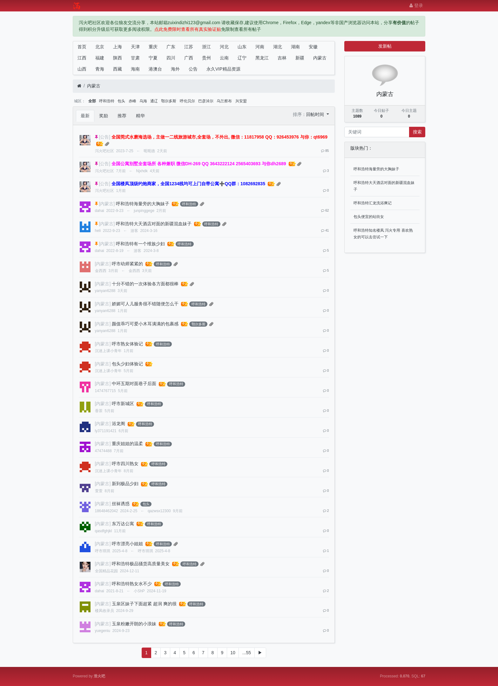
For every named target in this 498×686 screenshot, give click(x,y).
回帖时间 (315, 114)
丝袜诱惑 (121, 503)
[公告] (104, 136)
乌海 (143, 101)
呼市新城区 (123, 403)
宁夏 (153, 57)
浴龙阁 (118, 423)
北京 (99, 46)
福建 (99, 57)
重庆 (153, 46)
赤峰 (132, 101)
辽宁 (242, 57)
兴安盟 (241, 101)
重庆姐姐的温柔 (127, 443)
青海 (99, 68)
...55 (246, 652)
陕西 (117, 57)
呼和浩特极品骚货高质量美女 (141, 563)
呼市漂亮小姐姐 (127, 543)
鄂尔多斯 (168, 101)
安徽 (313, 46)
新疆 (299, 57)
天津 (135, 46)
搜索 (417, 131)
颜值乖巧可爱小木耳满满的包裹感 (145, 323)
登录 (416, 5)
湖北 (277, 46)
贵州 (206, 57)
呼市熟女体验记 (127, 343)
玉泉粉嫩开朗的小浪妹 (134, 623)
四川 (170, 57)
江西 (81, 57)
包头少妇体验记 (127, 363)
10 (232, 652)
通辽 (154, 101)
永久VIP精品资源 (223, 68)
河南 (259, 46)
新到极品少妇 (125, 483)
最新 (85, 115)
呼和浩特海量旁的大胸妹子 (142, 203)
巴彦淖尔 (205, 101)
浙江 (206, 46)
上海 (117, 46)
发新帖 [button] (385, 46)
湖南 (295, 46)
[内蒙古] (107, 203)
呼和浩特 (106, 101)
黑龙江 (262, 57)
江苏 (188, 46)
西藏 (117, 68)
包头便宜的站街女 (368, 216)
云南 (224, 57)
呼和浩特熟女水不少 (132, 583)
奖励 (103, 115)
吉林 (282, 57)
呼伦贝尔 (187, 101)
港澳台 (155, 68)
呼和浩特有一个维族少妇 (140, 243)
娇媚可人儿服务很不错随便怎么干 (145, 303)
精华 (140, 115)
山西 (81, 68)
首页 (81, 46)
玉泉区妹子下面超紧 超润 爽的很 (144, 603)
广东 (170, 46)
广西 (188, 57)
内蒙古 (319, 57)
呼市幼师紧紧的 (127, 263)
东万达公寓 (123, 523)
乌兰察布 (224, 101)
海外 (175, 68)
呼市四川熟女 (125, 463)
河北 (224, 46)
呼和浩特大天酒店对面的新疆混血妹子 (154, 223)
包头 (121, 101)
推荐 (122, 115)
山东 (242, 46)
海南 (135, 68)
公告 (193, 68)
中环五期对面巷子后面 (134, 383)
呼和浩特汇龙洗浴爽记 (372, 203)
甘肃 (135, 57)
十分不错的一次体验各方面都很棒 (145, 283)
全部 (92, 101)
